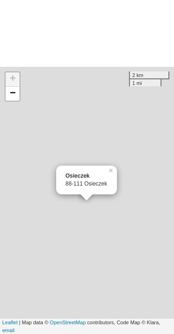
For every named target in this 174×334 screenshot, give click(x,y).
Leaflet (10, 322)
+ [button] (13, 79)
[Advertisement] (87, 33)
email (8, 330)
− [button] (13, 94)
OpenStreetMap (68, 322)
